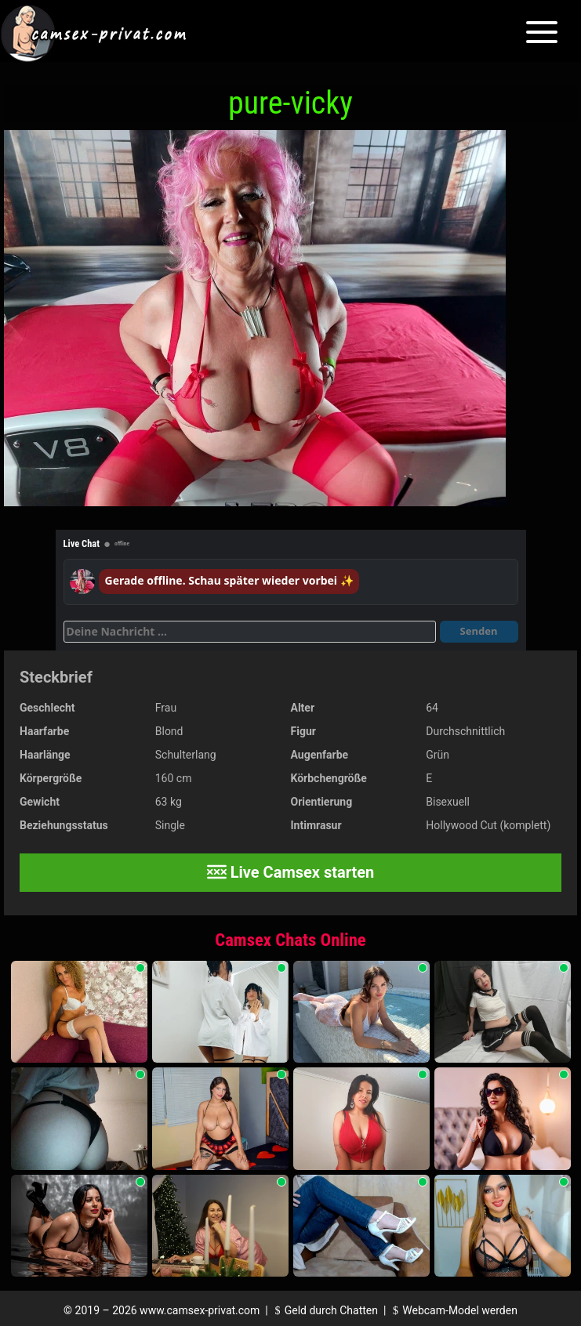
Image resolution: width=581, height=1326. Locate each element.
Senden (479, 631)
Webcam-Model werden (453, 1310)
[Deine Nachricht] (250, 632)
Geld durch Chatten (324, 1310)
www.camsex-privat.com (200, 1310)
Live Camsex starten (291, 872)
